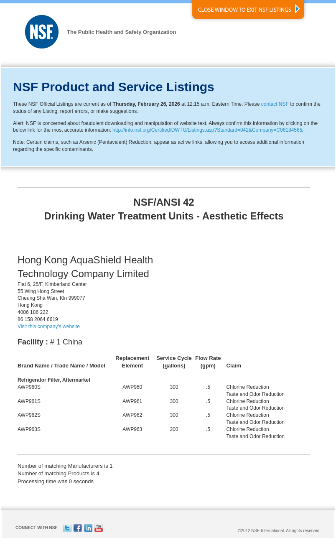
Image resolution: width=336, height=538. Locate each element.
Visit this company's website (49, 326)
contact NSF (275, 104)
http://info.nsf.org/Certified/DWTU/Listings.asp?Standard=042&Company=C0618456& (207, 130)
